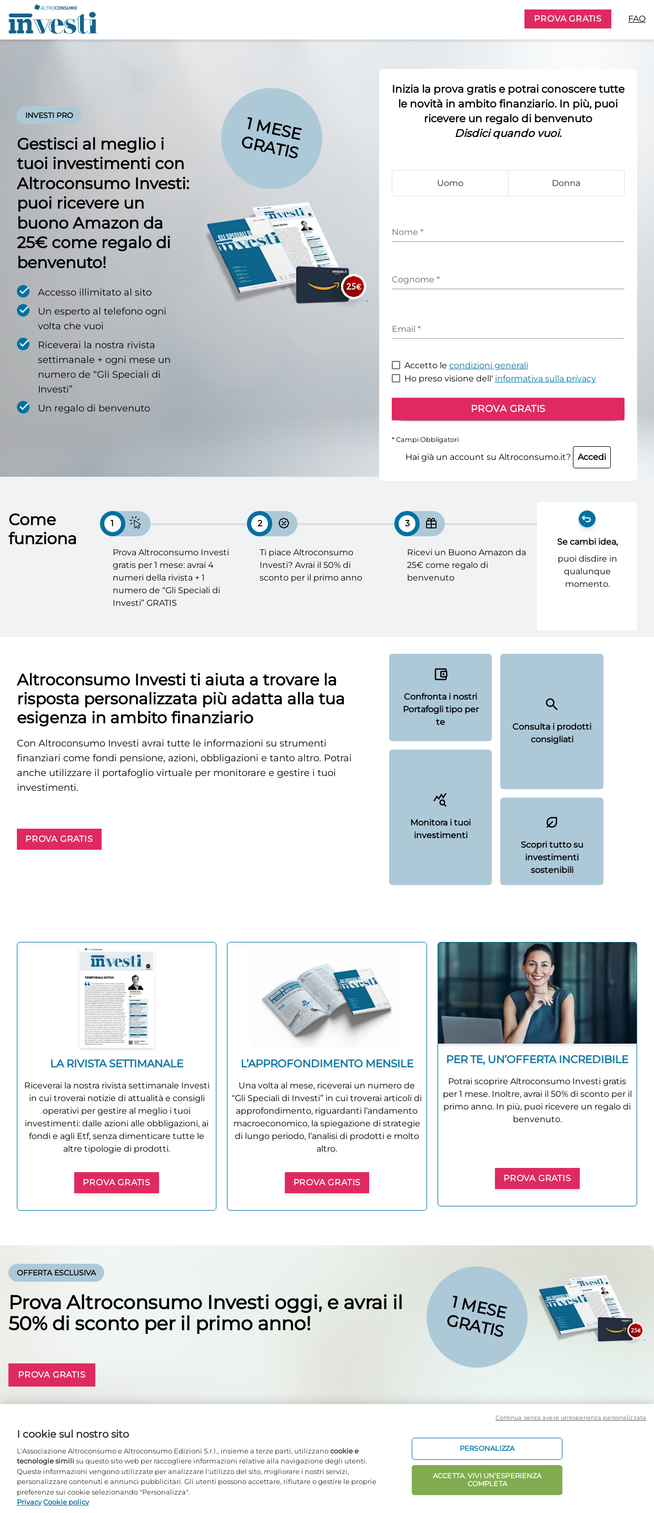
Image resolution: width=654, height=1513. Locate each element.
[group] (116, 1076)
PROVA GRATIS (568, 19)
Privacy (29, 1502)
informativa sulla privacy (545, 379)
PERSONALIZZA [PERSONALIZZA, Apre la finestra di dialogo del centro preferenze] (487, 1448)
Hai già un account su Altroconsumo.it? (508, 457)
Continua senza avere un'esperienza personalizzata (571, 1417)
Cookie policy (66, 1502)
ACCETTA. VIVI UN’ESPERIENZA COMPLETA (487, 1479)
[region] (327, 1458)
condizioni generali (488, 365)
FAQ (637, 19)
